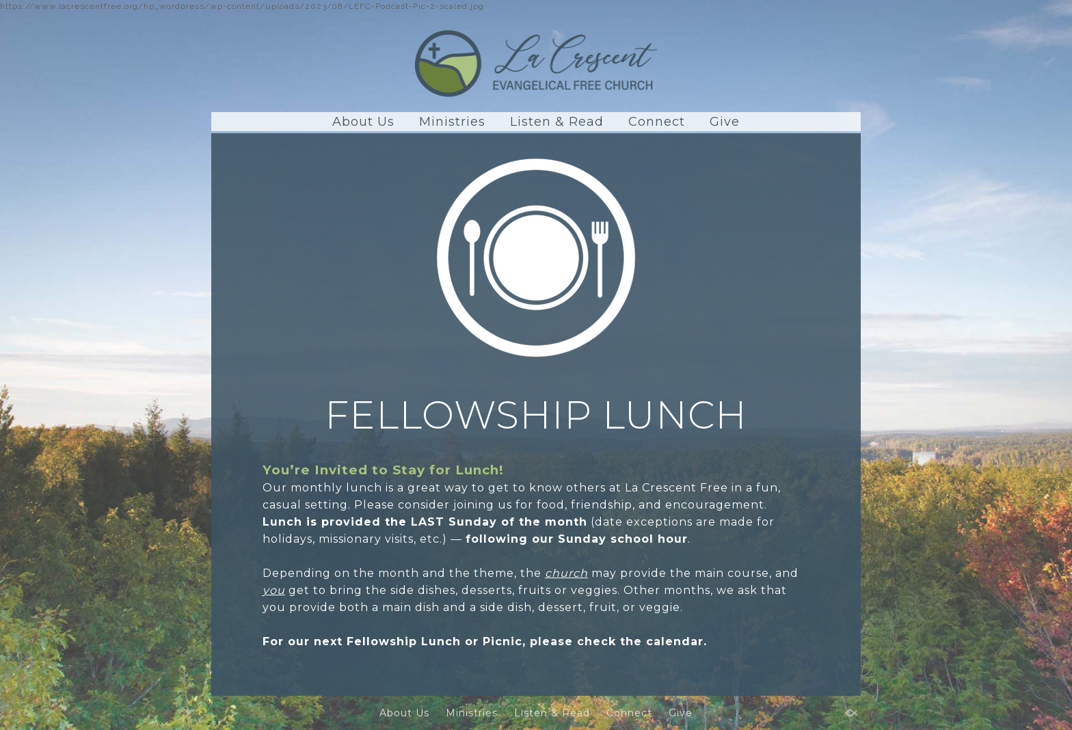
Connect (656, 121)
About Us (363, 121)
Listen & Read (557, 121)
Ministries (452, 121)
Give (725, 121)
